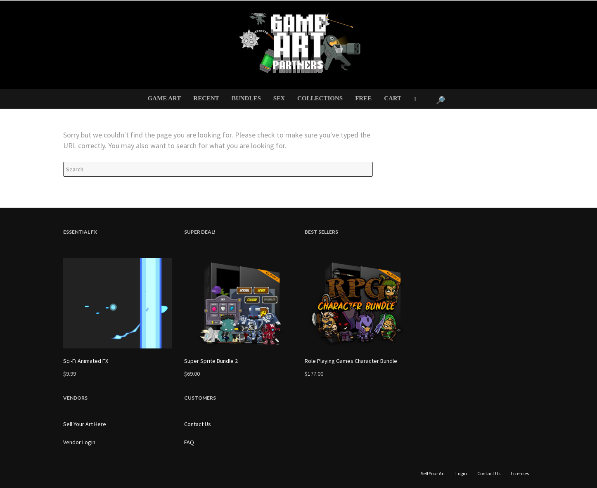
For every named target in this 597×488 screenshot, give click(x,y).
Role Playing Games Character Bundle (351, 361)
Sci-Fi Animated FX (85, 361)
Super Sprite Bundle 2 (211, 361)
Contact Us (197, 424)
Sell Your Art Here (84, 424)
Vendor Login (79, 442)
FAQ (189, 442)
